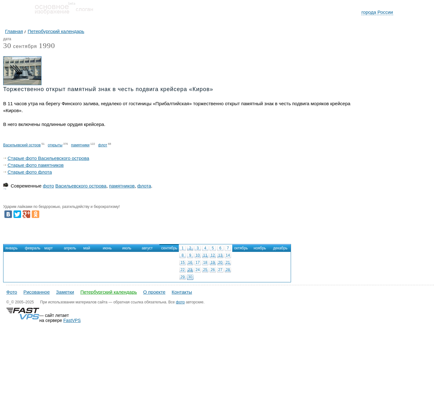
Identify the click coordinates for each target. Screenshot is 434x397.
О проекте (154, 292)
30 (190, 277)
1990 (47, 45)
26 (213, 270)
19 (213, 262)
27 (220, 270)
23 (190, 270)
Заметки (65, 292)
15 (182, 262)
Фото (11, 292)
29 (182, 277)
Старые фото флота (30, 172)
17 (197, 262)
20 (220, 262)
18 (205, 262)
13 (220, 255)
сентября (20, 47)
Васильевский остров (22, 145)
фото (48, 185)
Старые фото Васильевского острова (48, 158)
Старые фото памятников (36, 165)
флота (144, 185)
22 (182, 270)
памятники (80, 145)
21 (228, 262)
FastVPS (72, 320)
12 (213, 255)
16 (190, 262)
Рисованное (36, 292)
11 (205, 255)
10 (197, 255)
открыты (55, 145)
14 (228, 255)
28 (228, 270)
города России (377, 12)
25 (205, 270)
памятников (122, 185)
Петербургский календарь (108, 292)
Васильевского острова (81, 185)
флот (102, 145)
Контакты (182, 292)
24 (197, 270)
